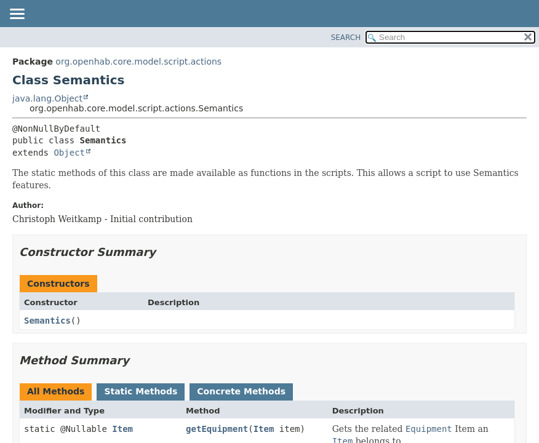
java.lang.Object (47, 98)
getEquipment (217, 429)
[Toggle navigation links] (16, 14)
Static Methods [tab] (140, 391)
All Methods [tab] (55, 391)
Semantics (47, 320)
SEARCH (346, 37)
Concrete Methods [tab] (241, 391)
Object (69, 153)
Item (122, 429)
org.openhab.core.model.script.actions (138, 61)
